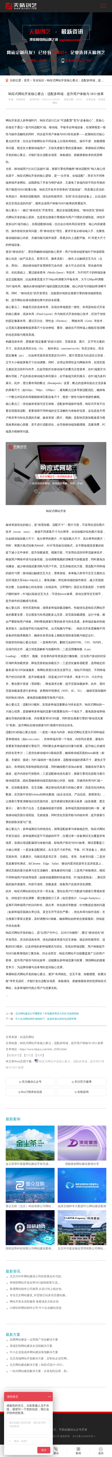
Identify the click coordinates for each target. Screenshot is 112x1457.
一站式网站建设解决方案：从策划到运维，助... (39, 1371)
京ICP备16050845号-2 (83, 1436)
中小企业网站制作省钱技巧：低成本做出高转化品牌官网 (45, 1018)
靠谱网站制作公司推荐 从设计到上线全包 (36, 1288)
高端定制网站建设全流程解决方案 (31, 1345)
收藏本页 (14, 1055)
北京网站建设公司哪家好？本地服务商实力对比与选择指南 (47, 1013)
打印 (28, 1055)
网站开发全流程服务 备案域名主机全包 (34, 1301)
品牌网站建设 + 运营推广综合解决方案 (34, 1339)
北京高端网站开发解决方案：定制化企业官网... (39, 1358)
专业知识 (38, 80)
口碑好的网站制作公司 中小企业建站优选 (36, 1307)
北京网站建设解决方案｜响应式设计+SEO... (37, 1364)
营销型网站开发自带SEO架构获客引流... (35, 1282)
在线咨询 (82, 1091)
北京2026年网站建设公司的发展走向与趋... (36, 1276)
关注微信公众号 (31, 1083)
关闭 (40, 1055)
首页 (27, 80)
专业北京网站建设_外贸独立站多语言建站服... (38, 1295)
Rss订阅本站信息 (30, 1091)
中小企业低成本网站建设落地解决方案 (34, 1352)
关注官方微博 (82, 1081)
